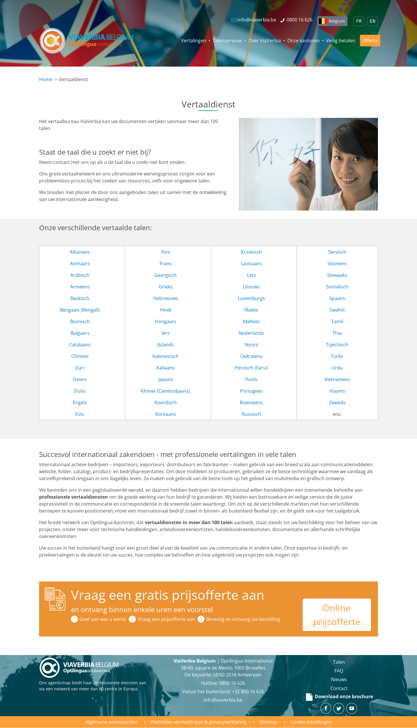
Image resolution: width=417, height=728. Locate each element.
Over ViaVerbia (264, 40)
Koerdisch (166, 402)
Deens (80, 379)
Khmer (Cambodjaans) (165, 391)
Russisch (251, 414)
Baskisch (79, 298)
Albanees (80, 252)
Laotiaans (251, 263)
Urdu (337, 368)
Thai (337, 333)
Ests (79, 414)
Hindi (165, 310)
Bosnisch (80, 321)
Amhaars (80, 263)
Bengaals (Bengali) (80, 310)
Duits (80, 391)
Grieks (166, 286)
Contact (339, 688)
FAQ (338, 670)
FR (359, 21)
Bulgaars (79, 333)
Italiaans (165, 368)
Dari (80, 368)
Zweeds (337, 402)
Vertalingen (193, 40)
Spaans (337, 298)
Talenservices (227, 40)
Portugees (251, 391)
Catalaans (80, 344)
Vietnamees (337, 379)
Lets (251, 275)
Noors (251, 344)
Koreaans (165, 414)
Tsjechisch (337, 344)
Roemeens (251, 402)
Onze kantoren (303, 40)
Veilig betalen (340, 40)
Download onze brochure (339, 696)
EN (372, 21)
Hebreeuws (165, 298)
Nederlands (251, 333)
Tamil (337, 321)
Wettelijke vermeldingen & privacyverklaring (198, 722)
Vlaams (337, 391)
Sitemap (268, 722)
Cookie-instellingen (311, 722)
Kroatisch (251, 252)
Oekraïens (251, 356)
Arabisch (79, 275)
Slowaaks (337, 275)
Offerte (370, 40)
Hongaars (165, 321)
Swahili (337, 310)
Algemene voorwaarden (111, 722)
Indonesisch (165, 356)
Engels (80, 402)
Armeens (80, 286)
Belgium (337, 21)
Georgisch (165, 275)
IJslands (165, 344)
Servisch (337, 252)
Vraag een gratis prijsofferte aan (167, 594)
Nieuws (339, 679)
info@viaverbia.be (223, 700)
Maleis (251, 310)
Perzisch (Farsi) (251, 368)
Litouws (251, 286)
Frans (166, 263)
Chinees (80, 356)
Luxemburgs (251, 298)
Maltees (251, 321)
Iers (166, 333)
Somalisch (337, 286)
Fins (165, 252)
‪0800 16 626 (232, 683)
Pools (251, 379)
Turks (337, 356)
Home (45, 79)
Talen (339, 662)
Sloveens (337, 263)
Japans (165, 379)
